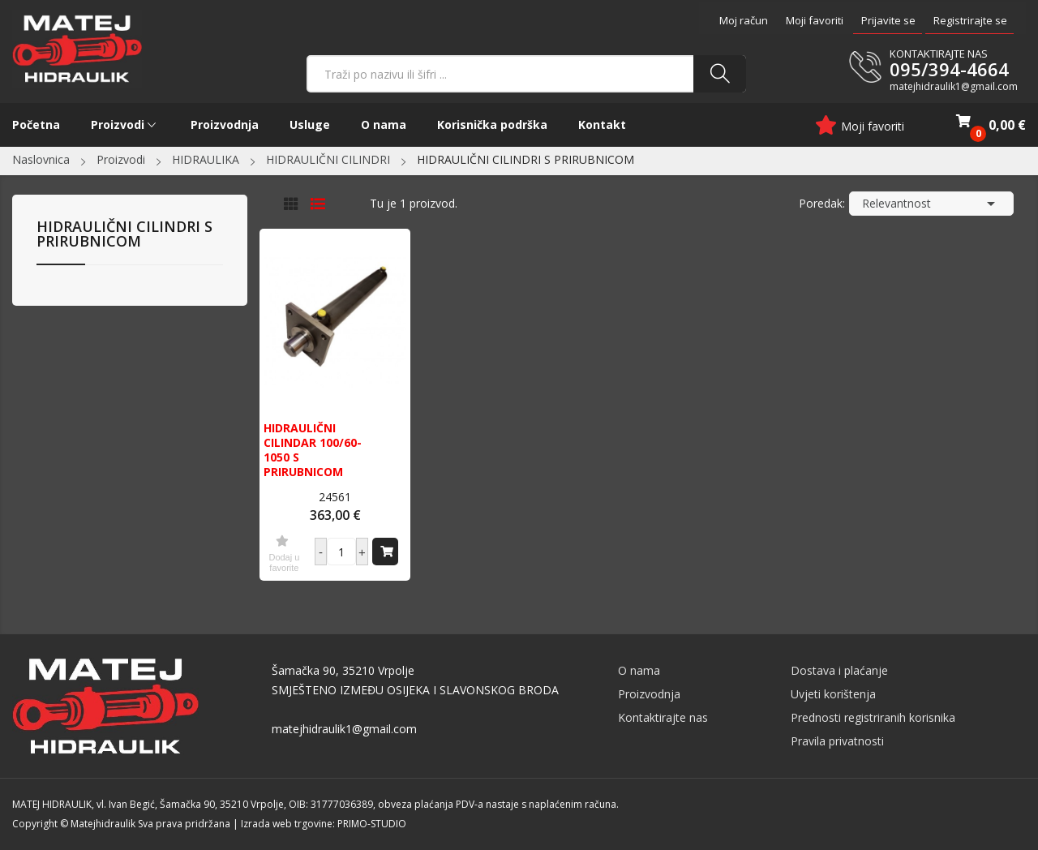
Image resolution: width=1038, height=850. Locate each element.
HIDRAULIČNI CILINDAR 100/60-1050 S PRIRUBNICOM (312, 450)
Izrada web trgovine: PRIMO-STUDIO (323, 824)
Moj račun (743, 20)
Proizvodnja (649, 694)
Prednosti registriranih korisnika (873, 717)
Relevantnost (931, 203)
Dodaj (386, 550)
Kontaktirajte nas (663, 717)
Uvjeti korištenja (833, 694)
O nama (639, 670)
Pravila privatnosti (837, 741)
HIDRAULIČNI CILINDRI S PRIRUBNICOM (124, 235)
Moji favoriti (814, 20)
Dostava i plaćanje (839, 670)
